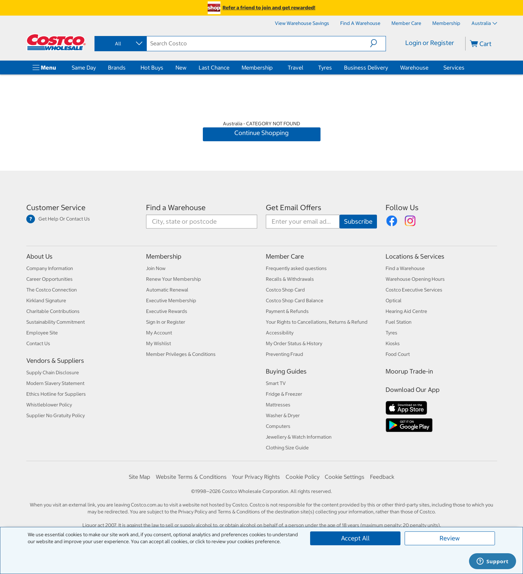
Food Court (398, 354)
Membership (257, 67)
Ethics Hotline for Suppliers (56, 394)
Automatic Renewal (167, 290)
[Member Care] (406, 23)
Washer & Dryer (283, 415)
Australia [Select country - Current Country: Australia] (484, 23)
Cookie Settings (344, 476)
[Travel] (304, 67)
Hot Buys (152, 67)
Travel (295, 67)
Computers (278, 426)
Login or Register (429, 43)
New (181, 67)
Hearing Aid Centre (406, 311)
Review (450, 538)
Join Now (155, 268)
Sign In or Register (165, 322)
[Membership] (446, 23)
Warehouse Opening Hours (415, 279)
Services (454, 67)
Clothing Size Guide (287, 448)
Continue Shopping (261, 133)
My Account (159, 333)
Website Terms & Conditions (191, 476)
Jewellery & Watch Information (299, 437)
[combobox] (120, 43)
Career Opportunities (49, 279)
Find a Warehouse (176, 207)
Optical (394, 300)
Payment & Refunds (287, 311)
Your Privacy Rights (256, 476)
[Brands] (127, 67)
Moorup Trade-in (409, 371)
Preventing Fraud (284, 354)
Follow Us (402, 207)
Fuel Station (399, 322)
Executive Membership (171, 300)
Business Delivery (366, 67)
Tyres (325, 67)
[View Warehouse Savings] (302, 23)
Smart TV (276, 383)
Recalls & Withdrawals (290, 279)
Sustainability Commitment (55, 322)
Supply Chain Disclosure (52, 372)
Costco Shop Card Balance (294, 300)
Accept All (355, 538)
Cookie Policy (302, 476)
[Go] (358, 221)
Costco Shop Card (285, 290)
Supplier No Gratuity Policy (55, 415)
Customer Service (55, 207)
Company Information (49, 268)
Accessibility (280, 333)
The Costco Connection (51, 290)
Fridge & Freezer (284, 394)
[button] (378, 43)
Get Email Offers (293, 207)
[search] (258, 43)
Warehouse (414, 67)
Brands (117, 67)
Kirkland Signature (46, 300)
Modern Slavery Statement (55, 383)
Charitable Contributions (53, 311)
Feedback (382, 476)
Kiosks (393, 343)
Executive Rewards (166, 311)
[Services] (466, 67)
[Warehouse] (430, 67)
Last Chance (214, 67)
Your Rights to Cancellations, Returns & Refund (317, 322)
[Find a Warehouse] (360, 23)
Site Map (139, 476)
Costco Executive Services (414, 290)
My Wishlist (158, 343)
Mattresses (278, 405)
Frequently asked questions (296, 268)
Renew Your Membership (173, 279)
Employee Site (42, 333)
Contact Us (38, 343)
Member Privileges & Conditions (181, 354)
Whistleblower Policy (49, 405)
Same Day (84, 67)
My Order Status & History (294, 343)
